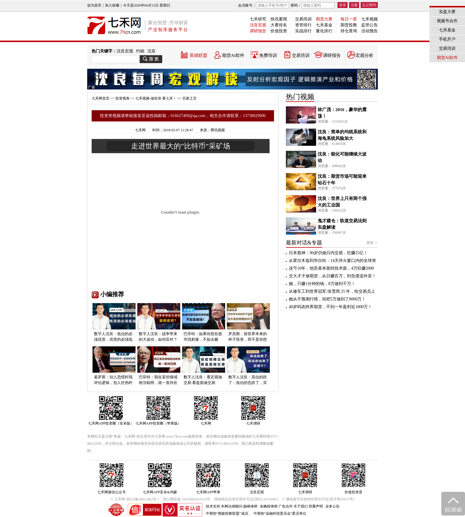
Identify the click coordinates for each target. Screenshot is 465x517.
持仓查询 (348, 31)
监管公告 (369, 25)
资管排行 (303, 25)
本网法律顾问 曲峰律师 (239, 506)
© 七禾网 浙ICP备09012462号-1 (135, 499)
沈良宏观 (258, 25)
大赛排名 (278, 25)
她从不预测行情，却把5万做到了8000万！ (327, 299)
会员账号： (263, 5)
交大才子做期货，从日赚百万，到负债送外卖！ (332, 276)
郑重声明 (316, 506)
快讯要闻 (278, 19)
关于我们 (301, 506)
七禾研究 (258, 19)
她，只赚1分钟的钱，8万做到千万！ (322, 283)
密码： (313, 5)
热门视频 (300, 97)
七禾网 (140, 130)
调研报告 (258, 31)
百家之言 (189, 98)
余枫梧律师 (269, 506)
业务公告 (332, 506)
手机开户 (447, 39)
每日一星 (348, 19)
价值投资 (278, 31)
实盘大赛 (447, 11)
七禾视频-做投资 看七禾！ (155, 98)
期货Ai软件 (233, 55)
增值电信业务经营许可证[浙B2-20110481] (246, 499)
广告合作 (285, 506)
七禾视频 (369, 19)
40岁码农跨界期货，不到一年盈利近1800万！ (330, 307)
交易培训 (303, 19)
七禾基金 (324, 25)
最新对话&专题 (304, 243)
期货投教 (348, 25)
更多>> (372, 243)
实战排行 (303, 31)
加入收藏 (112, 5)
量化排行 (324, 31)
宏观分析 (364, 55)
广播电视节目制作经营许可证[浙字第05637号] (318, 499)
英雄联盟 (198, 55)
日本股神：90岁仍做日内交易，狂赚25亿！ (328, 253)
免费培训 (268, 55)
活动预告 (369, 31)
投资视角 (122, 98)
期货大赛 (324, 19)
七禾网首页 (100, 98)
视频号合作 (447, 21)
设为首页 (94, 5)
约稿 (140, 51)
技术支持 (213, 506)
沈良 (151, 51)
